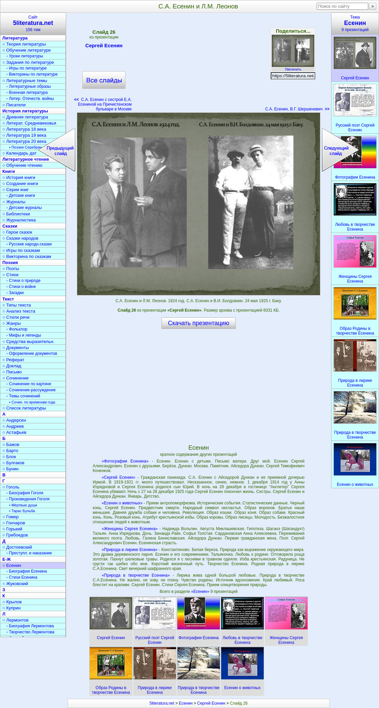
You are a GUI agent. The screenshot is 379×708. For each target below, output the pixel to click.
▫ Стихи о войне (21, 286)
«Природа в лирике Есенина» (130, 549)
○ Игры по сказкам (21, 250)
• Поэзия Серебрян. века (30, 147)
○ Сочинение (15, 378)
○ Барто (10, 450)
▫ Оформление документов (31, 353)
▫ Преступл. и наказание (29, 553)
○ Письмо (12, 371)
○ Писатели (14, 104)
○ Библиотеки (16, 213)
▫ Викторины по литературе (32, 74)
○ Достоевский (17, 547)
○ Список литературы (24, 408)
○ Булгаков (13, 462)
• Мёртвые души (23, 505)
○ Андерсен (14, 420)
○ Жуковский (15, 583)
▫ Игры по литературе (26, 68)
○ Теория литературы (24, 44)
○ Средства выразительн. (28, 341)
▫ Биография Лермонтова (30, 626)
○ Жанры (11, 323)
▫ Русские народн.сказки (29, 244)
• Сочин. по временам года (32, 402)
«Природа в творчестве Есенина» (136, 575)
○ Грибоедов (15, 534)
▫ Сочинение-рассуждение (31, 390)
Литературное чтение (25, 159)
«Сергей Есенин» (119, 477)
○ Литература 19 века (24, 135)
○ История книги (18, 177)
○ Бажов (10, 444)
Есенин (186, 703)
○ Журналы (13, 201)
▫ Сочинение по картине (28, 384)
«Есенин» (200, 591)
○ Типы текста (16, 305)
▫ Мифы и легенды (23, 335)
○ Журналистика (19, 219)
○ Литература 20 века (24, 141)
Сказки (9, 226)
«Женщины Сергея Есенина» (130, 528)
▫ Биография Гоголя (24, 493)
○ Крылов (12, 601)
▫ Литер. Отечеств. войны (30, 98)
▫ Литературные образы (28, 86)
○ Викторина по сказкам (26, 256)
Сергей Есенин (103, 47)
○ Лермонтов (15, 620)
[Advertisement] (198, 64)
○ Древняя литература (25, 117)
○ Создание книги (20, 183)
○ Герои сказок (17, 232)
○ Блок (9, 456)
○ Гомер (10, 516)
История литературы (25, 110)
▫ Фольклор (16, 329)
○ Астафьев (14, 432)
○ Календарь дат (19, 153)
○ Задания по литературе (28, 62)
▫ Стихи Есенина (21, 577)
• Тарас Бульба (22, 511)
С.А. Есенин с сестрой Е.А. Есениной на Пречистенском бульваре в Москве (103, 104)
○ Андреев (13, 426)
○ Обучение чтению (22, 165)
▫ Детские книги (20, 195)
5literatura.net (161, 703)
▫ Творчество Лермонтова (30, 632)
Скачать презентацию (198, 323)
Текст (8, 298)
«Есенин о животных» (122, 503)
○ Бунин (10, 468)
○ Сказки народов (20, 238)
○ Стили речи (16, 317)
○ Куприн (11, 607)
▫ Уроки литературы (24, 56)
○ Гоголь (11, 487)
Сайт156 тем (33, 23)
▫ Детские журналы (24, 207)
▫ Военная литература (27, 92)
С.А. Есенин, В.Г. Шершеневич (297, 109)
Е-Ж (6, 559)
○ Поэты (10, 268)
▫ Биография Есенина (26, 571)
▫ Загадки (15, 292)
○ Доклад (11, 365)
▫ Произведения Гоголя (28, 499)
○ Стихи (10, 274)
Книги (8, 171)
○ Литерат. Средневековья (29, 123)
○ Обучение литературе (26, 50)
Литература (15, 38)
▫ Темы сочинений (23, 396)
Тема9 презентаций (355, 23)
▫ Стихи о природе (23, 280)
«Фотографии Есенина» (125, 461)
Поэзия (10, 262)
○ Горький (12, 528)
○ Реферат (13, 359)
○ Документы (15, 347)
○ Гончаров (13, 522)
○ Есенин (11, 565)
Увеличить (293, 67)
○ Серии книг (15, 189)
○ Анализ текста (18, 311)
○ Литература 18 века (24, 129)
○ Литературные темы (24, 80)
